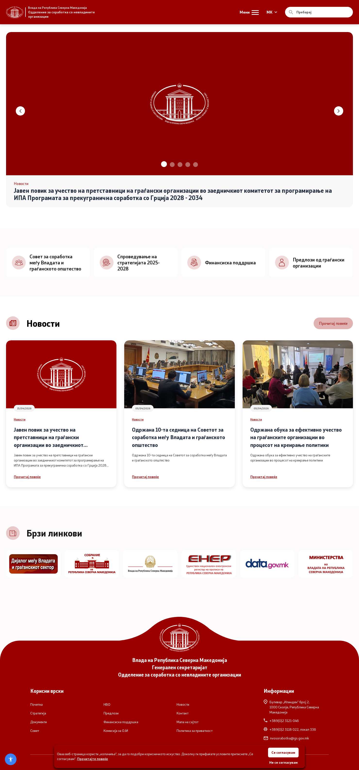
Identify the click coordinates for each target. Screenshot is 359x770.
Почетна (36, 704)
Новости (19, 419)
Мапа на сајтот (187, 722)
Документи (38, 722)
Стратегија (38, 713)
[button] (164, 164)
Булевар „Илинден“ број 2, (296, 707)
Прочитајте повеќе (92, 758)
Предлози (111, 713)
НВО (107, 704)
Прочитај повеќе (333, 323)
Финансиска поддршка (121, 722)
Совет (34, 730)
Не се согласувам (283, 762)
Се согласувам (283, 752)
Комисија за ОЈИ (116, 730)
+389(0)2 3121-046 (281, 721)
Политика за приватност (194, 730)
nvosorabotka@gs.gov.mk (286, 738)
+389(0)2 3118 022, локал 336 (290, 729)
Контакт (182, 713)
